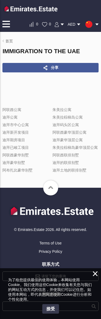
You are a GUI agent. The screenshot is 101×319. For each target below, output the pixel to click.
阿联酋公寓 (11, 110)
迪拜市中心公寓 (15, 125)
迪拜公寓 (10, 117)
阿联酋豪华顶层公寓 (69, 132)
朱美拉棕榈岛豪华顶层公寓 (75, 147)
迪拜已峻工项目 (15, 147)
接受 (50, 309)
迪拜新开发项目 (15, 132)
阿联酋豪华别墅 (15, 155)
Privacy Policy (50, 251)
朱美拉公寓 (62, 110)
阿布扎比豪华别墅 (17, 170)
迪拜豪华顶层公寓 (68, 140)
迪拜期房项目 (13, 140)
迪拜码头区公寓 (66, 125)
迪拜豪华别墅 (13, 162)
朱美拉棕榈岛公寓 (68, 117)
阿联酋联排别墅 (66, 155)
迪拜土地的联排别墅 (69, 170)
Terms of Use (50, 243)
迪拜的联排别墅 (66, 162)
